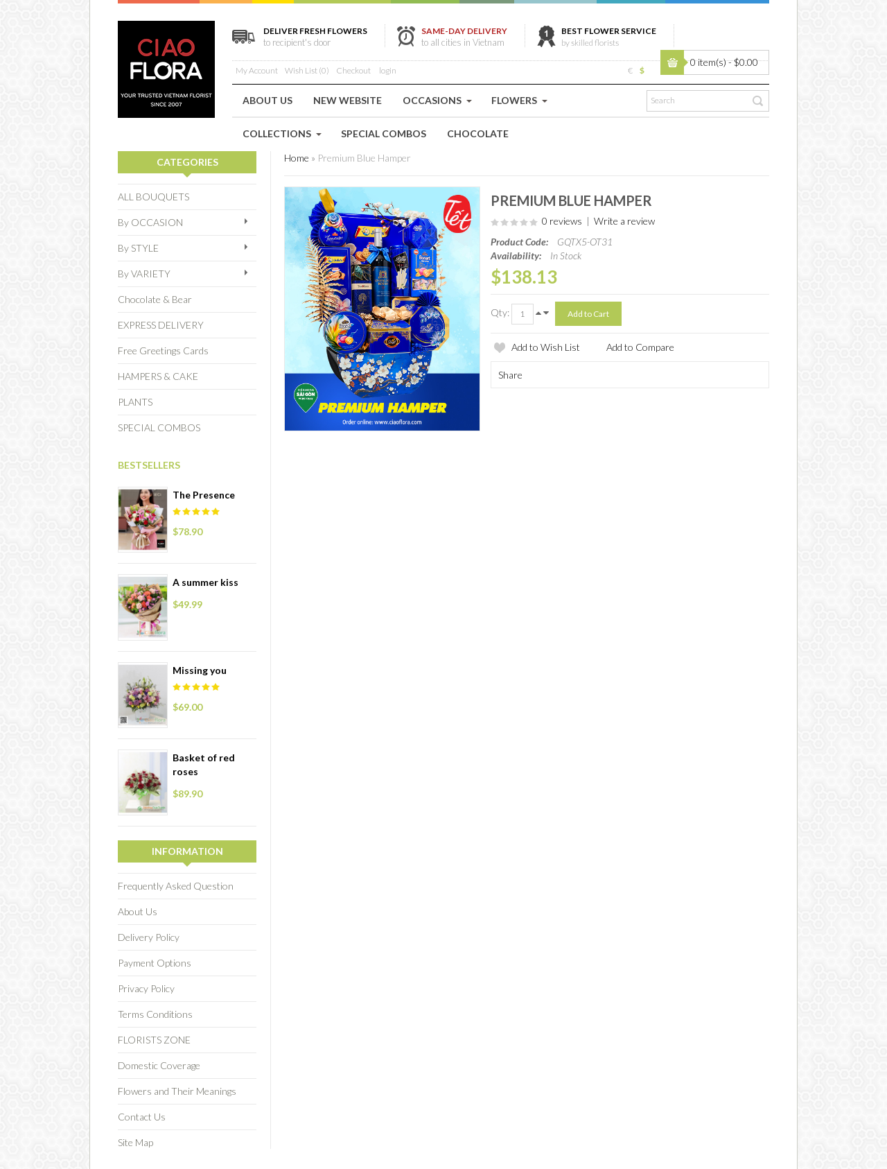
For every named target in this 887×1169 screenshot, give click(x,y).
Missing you (200, 670)
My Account (257, 70)
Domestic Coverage (159, 1065)
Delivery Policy (148, 937)
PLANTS (135, 402)
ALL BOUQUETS (153, 196)
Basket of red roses (204, 764)
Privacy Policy (146, 988)
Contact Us (142, 1117)
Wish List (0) (307, 70)
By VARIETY (144, 273)
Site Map (135, 1142)
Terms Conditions (155, 1014)
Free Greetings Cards (163, 350)
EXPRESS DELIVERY (161, 325)
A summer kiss (205, 582)
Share (510, 375)
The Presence (204, 495)
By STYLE (138, 248)
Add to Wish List (545, 347)
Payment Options (154, 963)
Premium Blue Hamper (364, 158)
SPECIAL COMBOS (159, 427)
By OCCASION (150, 222)
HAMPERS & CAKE (158, 376)
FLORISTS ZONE (154, 1040)
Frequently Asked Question (176, 886)
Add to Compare (640, 347)
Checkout (353, 70)
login (387, 70)
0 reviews (562, 221)
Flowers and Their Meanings (177, 1091)
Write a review (624, 221)
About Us (137, 911)
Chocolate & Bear (155, 299)
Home (296, 158)
